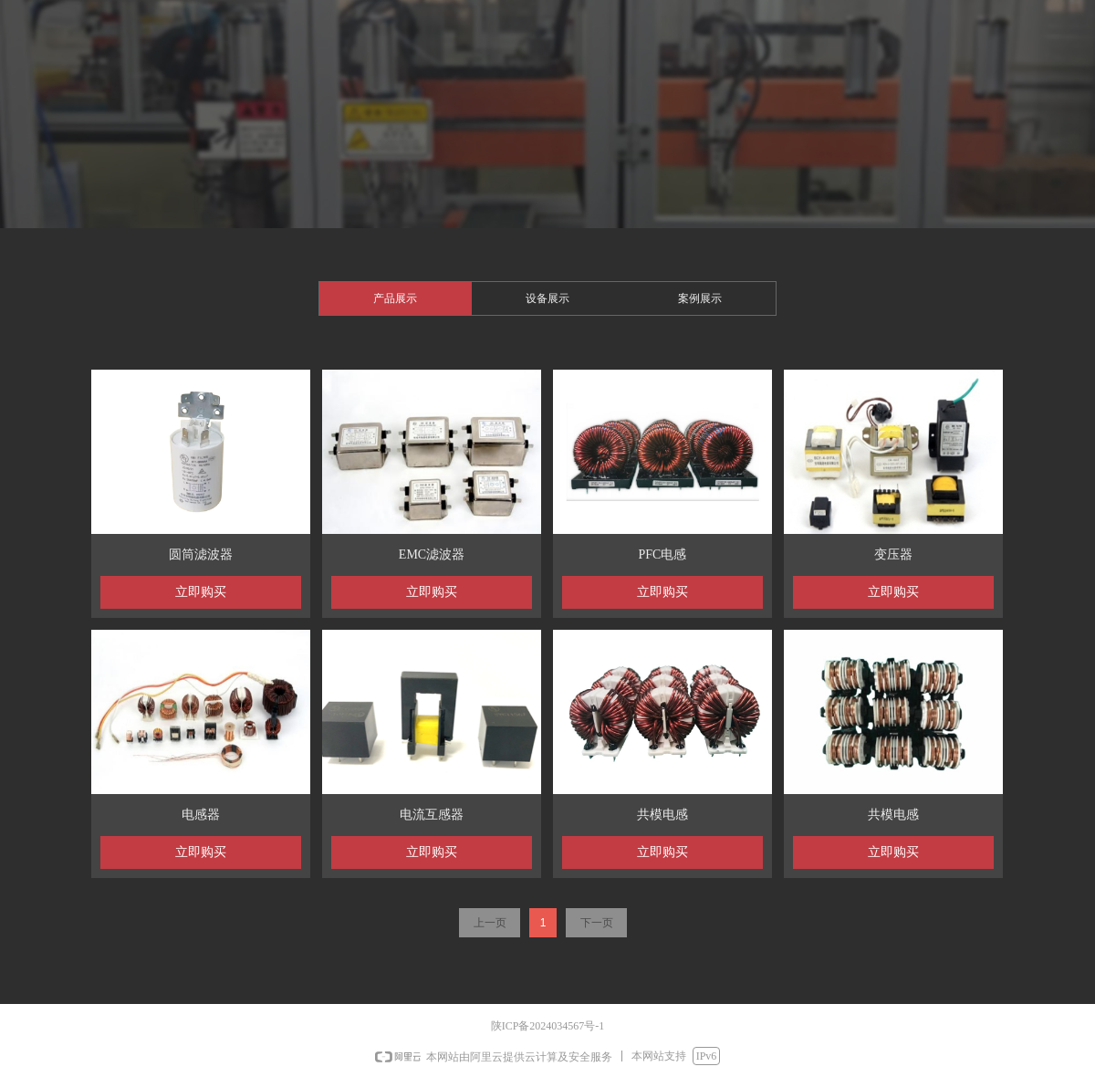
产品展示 (395, 298)
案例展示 (700, 298)
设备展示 (547, 298)
